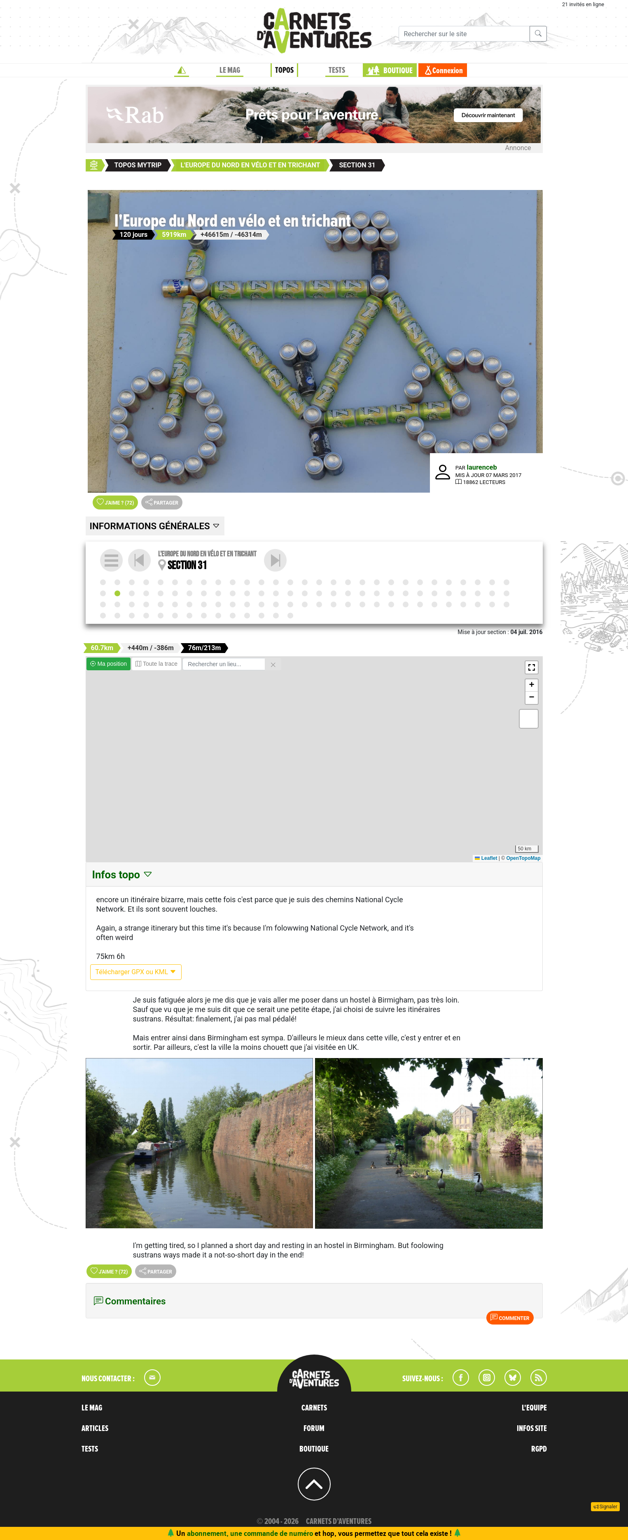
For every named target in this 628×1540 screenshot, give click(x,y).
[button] (531, 667)
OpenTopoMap (523, 858)
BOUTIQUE (314, 1449)
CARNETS (314, 1408)
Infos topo (123, 874)
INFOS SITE (532, 1428)
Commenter (509, 1317)
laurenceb (482, 467)
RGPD (539, 1449)
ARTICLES (95, 1428)
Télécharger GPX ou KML (136, 972)
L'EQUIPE (534, 1408)
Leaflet (486, 858)
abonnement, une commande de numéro (250, 1533)
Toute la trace (156, 663)
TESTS (90, 1449)
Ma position (108, 663)
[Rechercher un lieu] (223, 664)
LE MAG (92, 1408)
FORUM (314, 1428)
